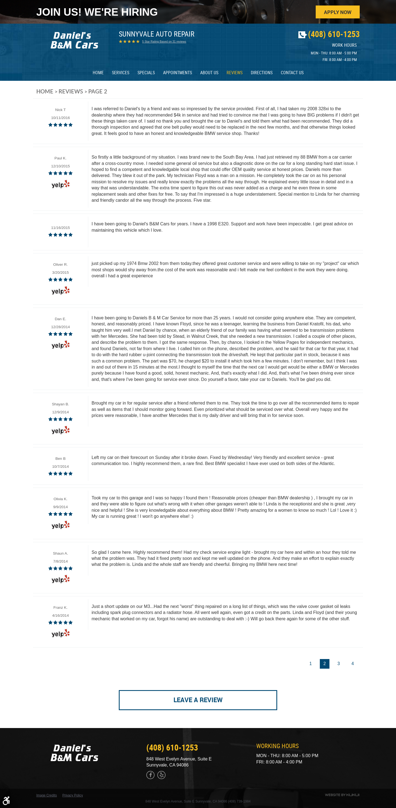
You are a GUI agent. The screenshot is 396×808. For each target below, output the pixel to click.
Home (98, 74)
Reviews (235, 74)
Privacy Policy (72, 795)
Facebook (150, 775)
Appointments (177, 74)
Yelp (161, 775)
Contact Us (292, 74)
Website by (342, 795)
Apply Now (337, 12)
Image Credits (46, 795)
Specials (146, 74)
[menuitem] (98, 73)
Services (120, 74)
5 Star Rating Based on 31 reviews (164, 43)
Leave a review (198, 702)
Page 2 (97, 92)
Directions (262, 74)
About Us (209, 74)
